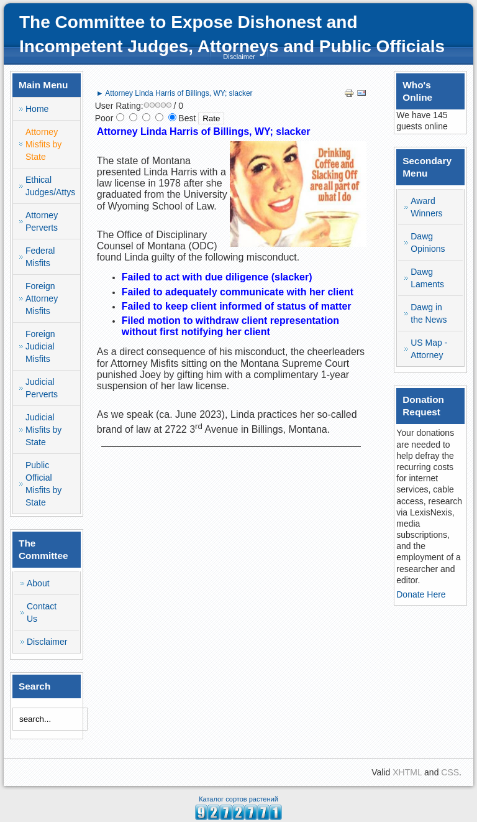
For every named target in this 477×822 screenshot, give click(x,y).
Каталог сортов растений (238, 799)
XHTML (407, 772)
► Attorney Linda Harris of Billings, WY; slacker (174, 93)
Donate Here (420, 594)
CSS (450, 772)
